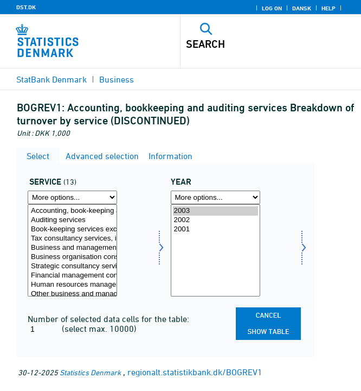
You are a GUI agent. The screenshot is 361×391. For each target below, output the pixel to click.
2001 (215, 229)
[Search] (253, 44)
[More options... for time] (215, 197)
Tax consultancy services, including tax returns (72, 238)
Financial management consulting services (72, 275)
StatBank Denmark (51, 79)
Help (328, 8)
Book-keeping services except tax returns (72, 229)
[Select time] (215, 250)
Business (116, 79)
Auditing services (72, 220)
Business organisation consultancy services (72, 257)
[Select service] (72, 250)
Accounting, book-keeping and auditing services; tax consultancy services (72, 211)
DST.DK (26, 7)
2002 (215, 220)
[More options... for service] (72, 197)
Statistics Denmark (90, 372)
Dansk (301, 8)
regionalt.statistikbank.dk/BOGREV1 (194, 372)
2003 (215, 211)
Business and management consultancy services (72, 248)
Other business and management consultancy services (72, 294)
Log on (272, 8)
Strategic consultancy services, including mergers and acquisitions (72, 266)
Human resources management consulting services (72, 284)
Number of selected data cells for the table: (108, 319)
